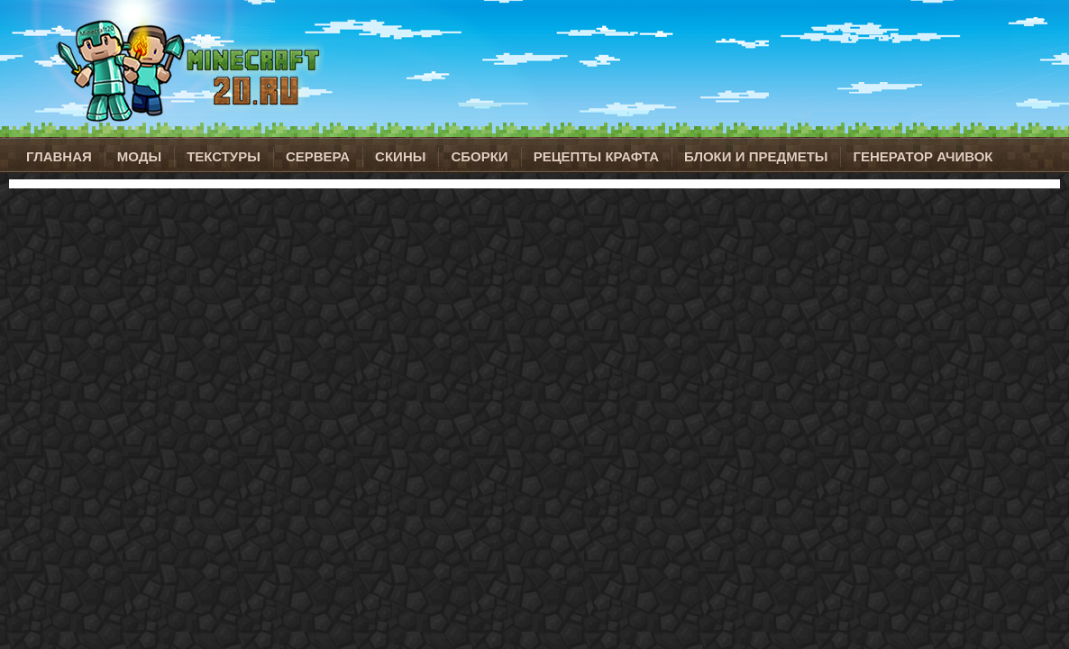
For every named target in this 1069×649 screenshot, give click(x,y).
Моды (139, 156)
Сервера (318, 156)
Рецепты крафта (596, 156)
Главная (59, 156)
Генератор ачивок (922, 156)
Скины (400, 156)
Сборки (479, 156)
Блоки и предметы (755, 156)
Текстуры (223, 156)
